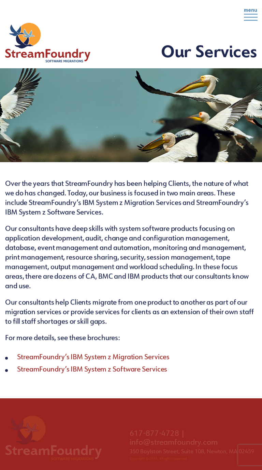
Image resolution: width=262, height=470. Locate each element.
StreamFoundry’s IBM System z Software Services (92, 370)
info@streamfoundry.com (174, 443)
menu (251, 14)
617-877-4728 (154, 434)
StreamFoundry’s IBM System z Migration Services (94, 357)
